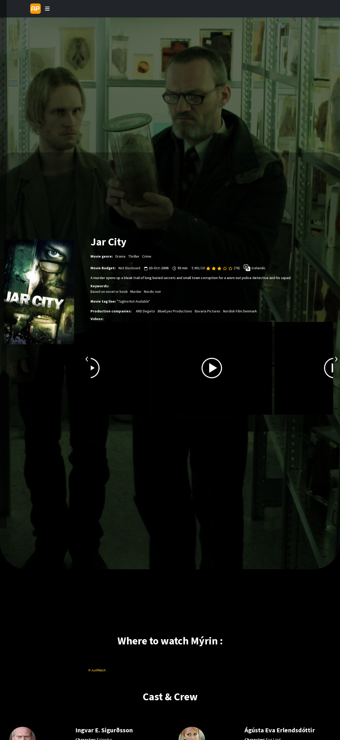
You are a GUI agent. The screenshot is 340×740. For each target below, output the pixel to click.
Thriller (133, 256)
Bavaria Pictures (207, 311)
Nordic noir (152, 291)
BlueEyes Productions (175, 311)
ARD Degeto (145, 311)
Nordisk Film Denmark (240, 311)
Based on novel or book (109, 291)
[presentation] (87, 358)
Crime (146, 256)
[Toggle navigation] (47, 8)
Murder (136, 291)
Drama (120, 256)
